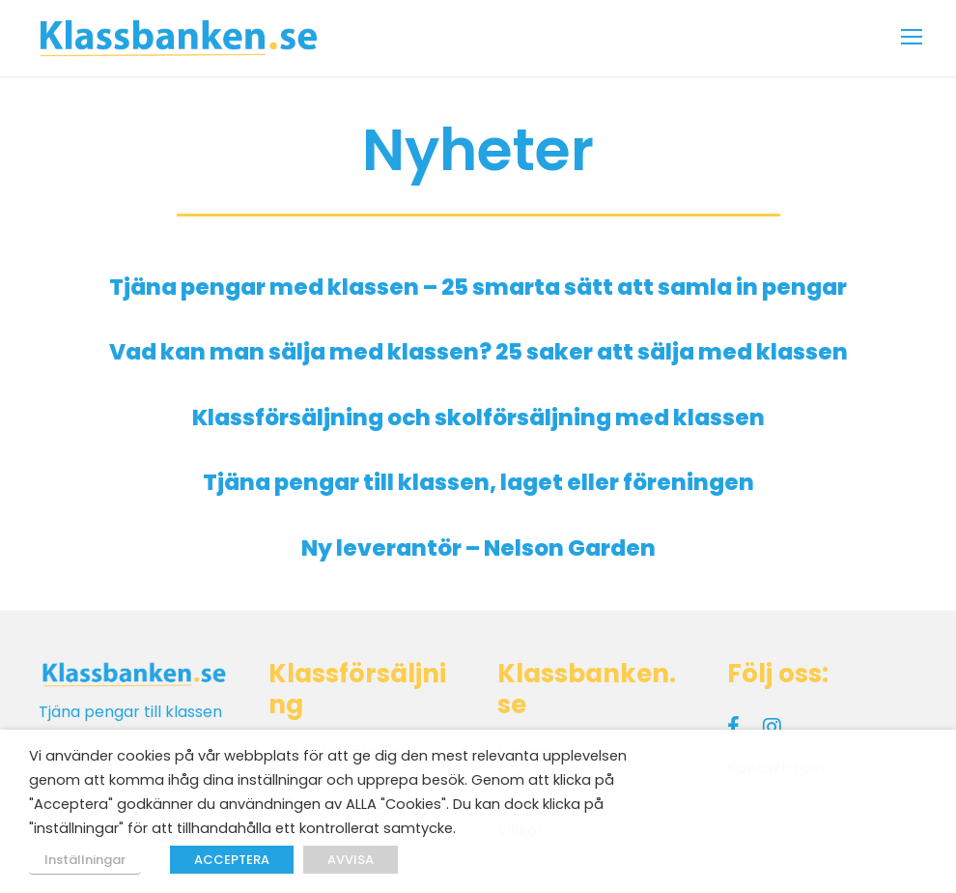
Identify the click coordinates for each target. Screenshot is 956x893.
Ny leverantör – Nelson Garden (478, 548)
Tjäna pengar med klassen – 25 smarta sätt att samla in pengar (478, 287)
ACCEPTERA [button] (231, 859)
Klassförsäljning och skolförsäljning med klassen (478, 417)
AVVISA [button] (350, 859)
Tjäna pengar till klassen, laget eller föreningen (478, 482)
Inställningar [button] (85, 859)
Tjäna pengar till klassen (130, 712)
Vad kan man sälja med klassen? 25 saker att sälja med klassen (478, 351)
